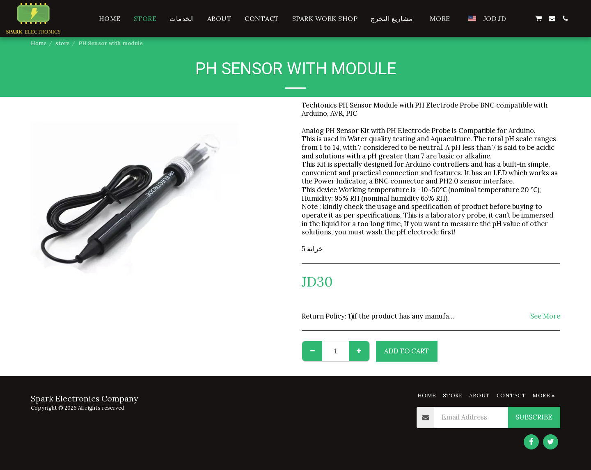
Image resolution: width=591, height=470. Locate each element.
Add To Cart (406, 350)
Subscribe (533, 417)
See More (545, 316)
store (62, 43)
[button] (525, 18)
